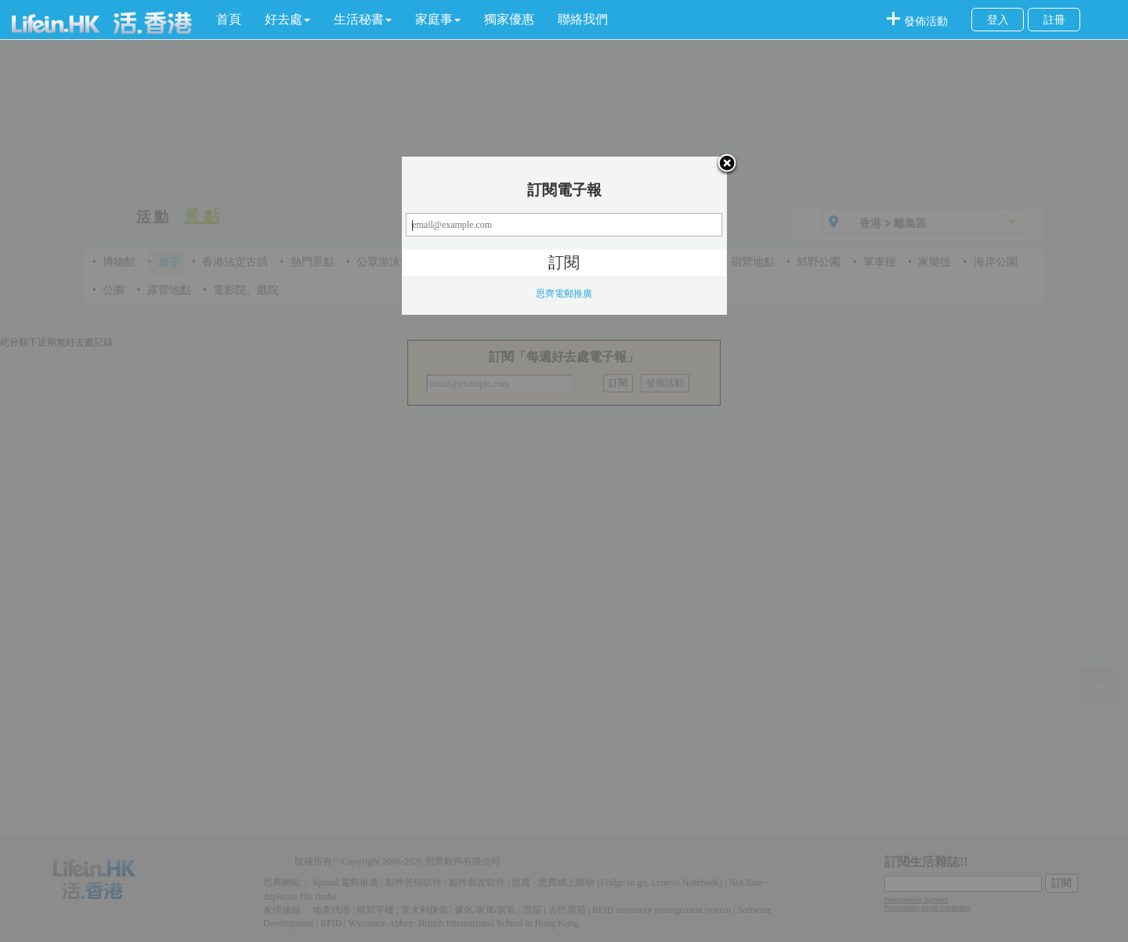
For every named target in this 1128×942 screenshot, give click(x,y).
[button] (287, 19)
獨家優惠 (509, 19)
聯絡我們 (583, 19)
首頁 (228, 19)
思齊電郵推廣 (564, 293)
